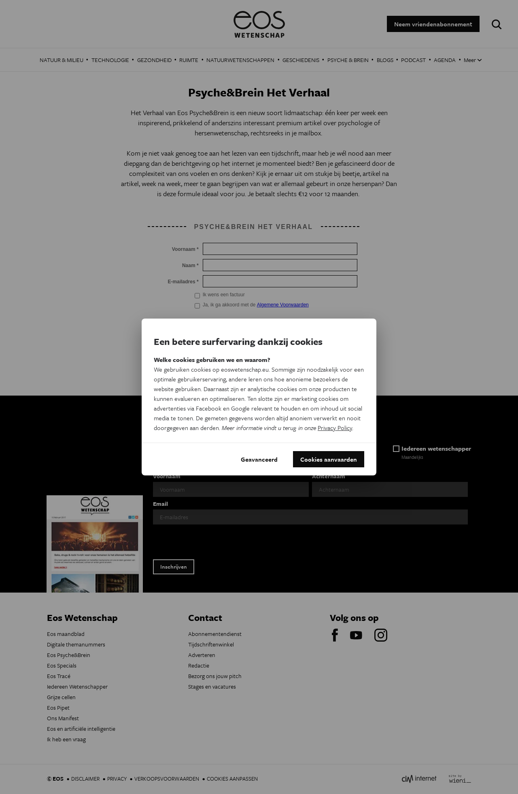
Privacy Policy (335, 427)
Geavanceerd (259, 459)
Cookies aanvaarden (328, 459)
